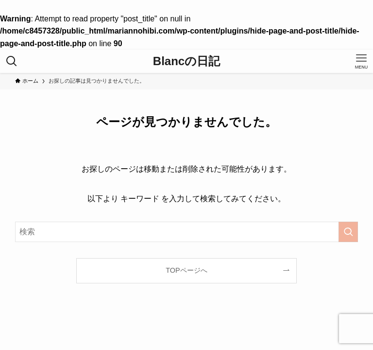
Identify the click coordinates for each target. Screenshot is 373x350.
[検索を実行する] (348, 232)
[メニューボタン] (361, 61)
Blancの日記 (186, 61)
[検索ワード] (186, 232)
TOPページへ (186, 270)
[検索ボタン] (11, 61)
